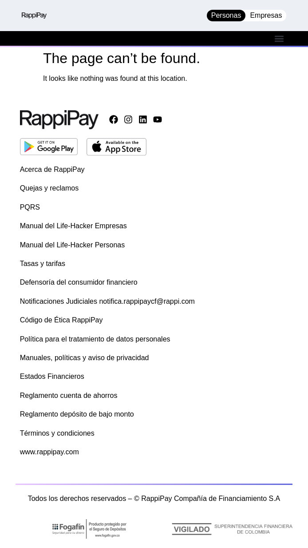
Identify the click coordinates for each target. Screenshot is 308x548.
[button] (279, 38)
